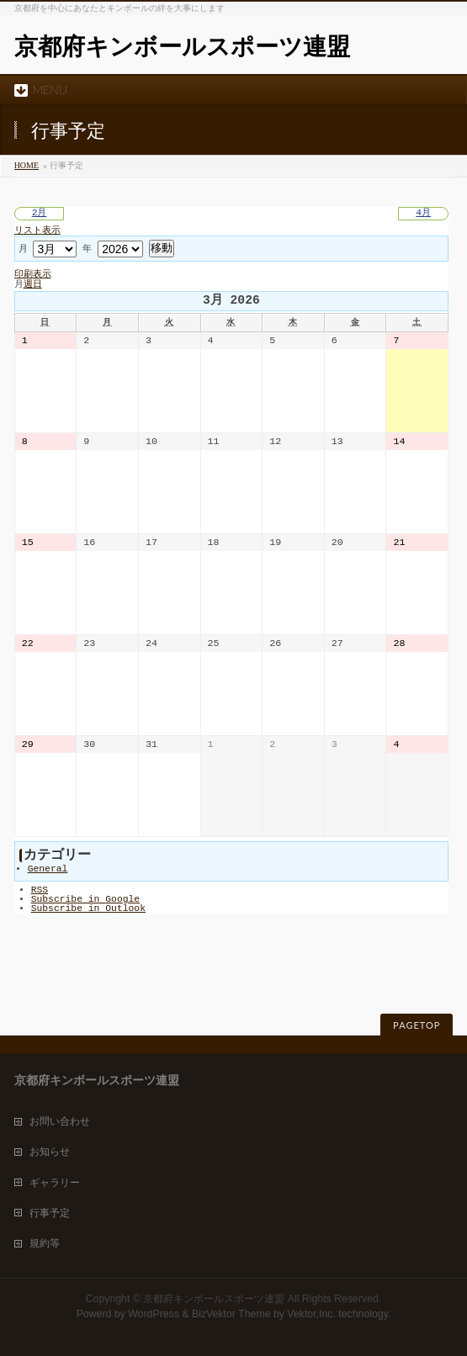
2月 (39, 213)
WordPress (153, 1314)
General (48, 869)
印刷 (32, 274)
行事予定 (49, 1213)
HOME (26, 165)
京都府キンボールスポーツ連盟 (182, 47)
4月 (423, 213)
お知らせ (49, 1151)
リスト (37, 231)
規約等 (44, 1243)
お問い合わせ (59, 1121)
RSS (39, 890)
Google (86, 899)
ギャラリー (54, 1183)
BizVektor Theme (231, 1314)
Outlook (88, 909)
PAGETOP (416, 1025)
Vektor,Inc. (311, 1314)
